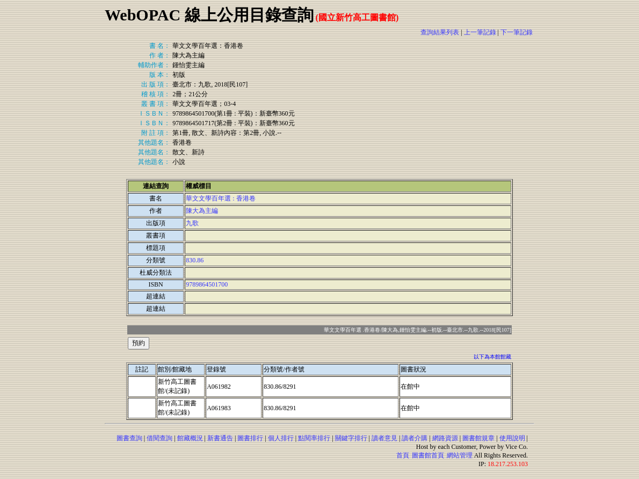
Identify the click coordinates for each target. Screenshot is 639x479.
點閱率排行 (314, 438)
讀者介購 (414, 438)
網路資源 (445, 438)
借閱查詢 (159, 438)
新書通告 (220, 438)
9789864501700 (207, 284)
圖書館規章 (478, 438)
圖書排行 (250, 438)
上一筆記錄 (480, 32)
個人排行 (281, 438)
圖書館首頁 (428, 455)
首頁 (402, 455)
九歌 (192, 223)
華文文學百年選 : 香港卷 (220, 198)
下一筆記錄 (516, 32)
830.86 (195, 260)
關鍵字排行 (351, 438)
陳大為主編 (202, 211)
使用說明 (512, 438)
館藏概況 (190, 438)
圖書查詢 (129, 438)
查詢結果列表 (439, 32)
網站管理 (460, 455)
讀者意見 (384, 438)
